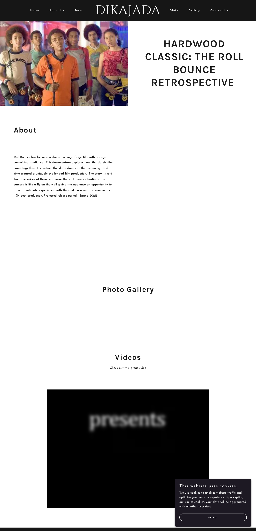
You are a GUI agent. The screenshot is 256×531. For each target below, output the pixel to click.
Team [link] (79, 10)
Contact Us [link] (219, 10)
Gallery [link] (194, 10)
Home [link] (34, 10)
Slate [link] (174, 10)
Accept (213, 517)
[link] (127, 13)
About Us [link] (56, 10)
